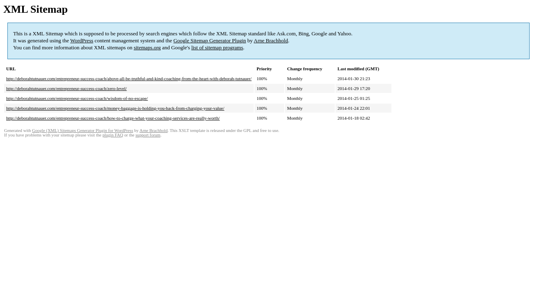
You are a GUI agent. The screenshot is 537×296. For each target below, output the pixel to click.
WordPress (81, 40)
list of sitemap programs (217, 47)
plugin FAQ (112, 135)
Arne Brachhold (271, 40)
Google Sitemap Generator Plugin (210, 40)
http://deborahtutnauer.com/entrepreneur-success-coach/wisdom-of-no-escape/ (77, 98)
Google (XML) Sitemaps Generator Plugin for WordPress (82, 130)
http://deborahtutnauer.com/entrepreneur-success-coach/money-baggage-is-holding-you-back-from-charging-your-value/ (115, 108)
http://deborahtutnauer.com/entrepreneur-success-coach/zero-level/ (66, 88)
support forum (147, 135)
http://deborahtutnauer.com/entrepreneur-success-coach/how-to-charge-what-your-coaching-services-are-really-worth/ (113, 118)
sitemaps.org (147, 47)
